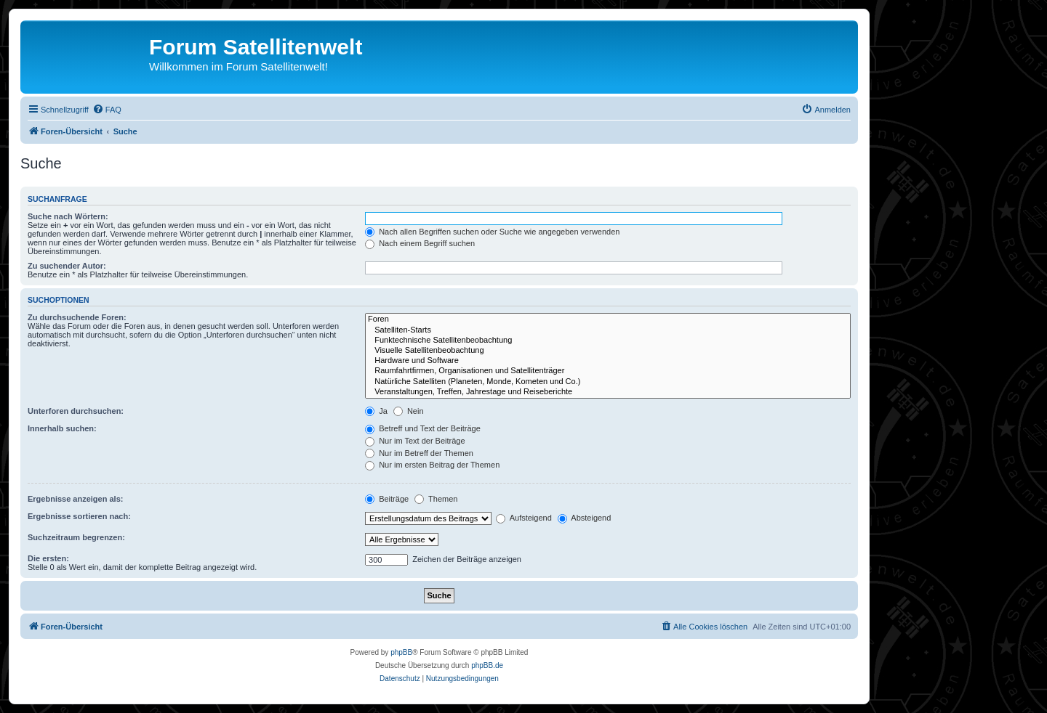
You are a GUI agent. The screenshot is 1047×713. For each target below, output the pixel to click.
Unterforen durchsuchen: (76, 411)
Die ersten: (48, 558)
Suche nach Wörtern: (68, 216)
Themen (435, 498)
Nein (408, 411)
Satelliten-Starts (607, 330)
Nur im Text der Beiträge (415, 440)
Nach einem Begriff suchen (420, 243)
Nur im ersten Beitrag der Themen (432, 464)
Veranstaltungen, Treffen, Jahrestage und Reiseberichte (607, 392)
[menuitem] (106, 109)
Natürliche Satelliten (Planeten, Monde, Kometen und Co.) (607, 382)
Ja (376, 411)
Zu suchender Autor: (67, 265)
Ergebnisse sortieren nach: (79, 516)
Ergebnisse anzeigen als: (75, 498)
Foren (607, 319)
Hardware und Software (607, 361)
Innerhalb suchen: (62, 428)
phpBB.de (487, 665)
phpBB (401, 652)
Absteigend (584, 517)
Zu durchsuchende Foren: (77, 317)
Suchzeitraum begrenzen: (76, 537)
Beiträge (387, 498)
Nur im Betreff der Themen (419, 453)
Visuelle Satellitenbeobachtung (607, 351)
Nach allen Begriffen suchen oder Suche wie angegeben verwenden (492, 231)
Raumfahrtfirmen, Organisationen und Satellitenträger (607, 371)
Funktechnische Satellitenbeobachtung (607, 340)
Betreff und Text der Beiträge (423, 428)
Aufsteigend (524, 517)
